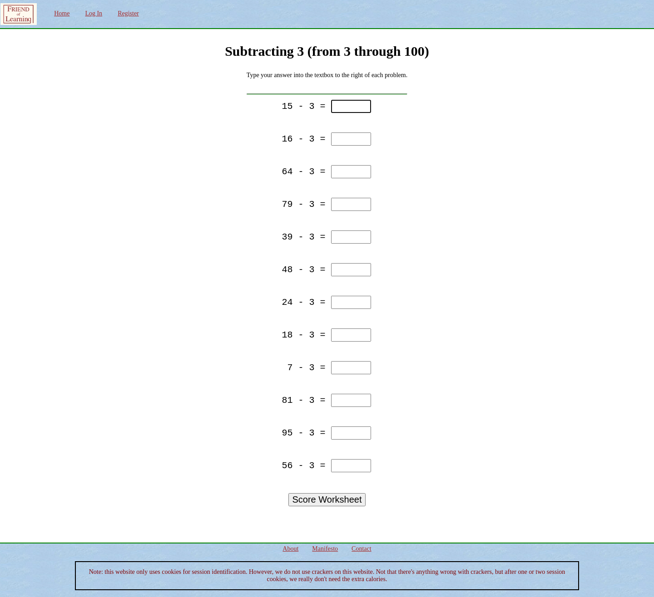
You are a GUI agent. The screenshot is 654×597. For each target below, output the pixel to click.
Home (61, 13)
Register (128, 13)
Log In (93, 13)
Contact (362, 548)
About (290, 548)
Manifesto (325, 548)
